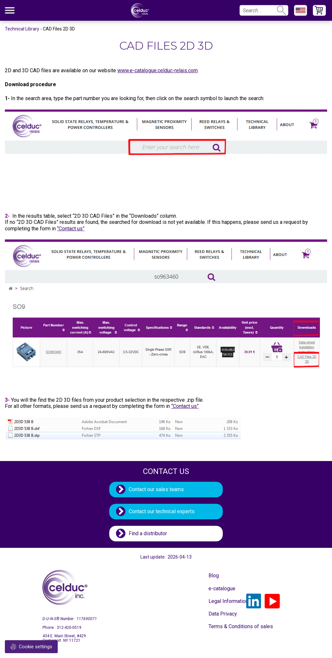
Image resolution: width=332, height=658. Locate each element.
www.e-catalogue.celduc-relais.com (157, 70)
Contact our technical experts (162, 511)
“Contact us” (71, 228)
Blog (213, 575)
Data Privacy (222, 614)
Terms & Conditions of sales (224, 626)
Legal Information (224, 601)
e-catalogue (221, 588)
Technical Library (22, 28)
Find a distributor (148, 533)
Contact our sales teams (156, 489)
